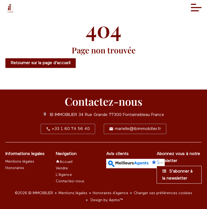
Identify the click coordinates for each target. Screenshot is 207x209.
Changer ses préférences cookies (163, 193)
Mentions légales (72, 193)
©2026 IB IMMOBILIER (34, 193)
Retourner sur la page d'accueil (40, 63)
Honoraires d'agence (110, 193)
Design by (106, 200)
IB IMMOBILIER (63, 115)
